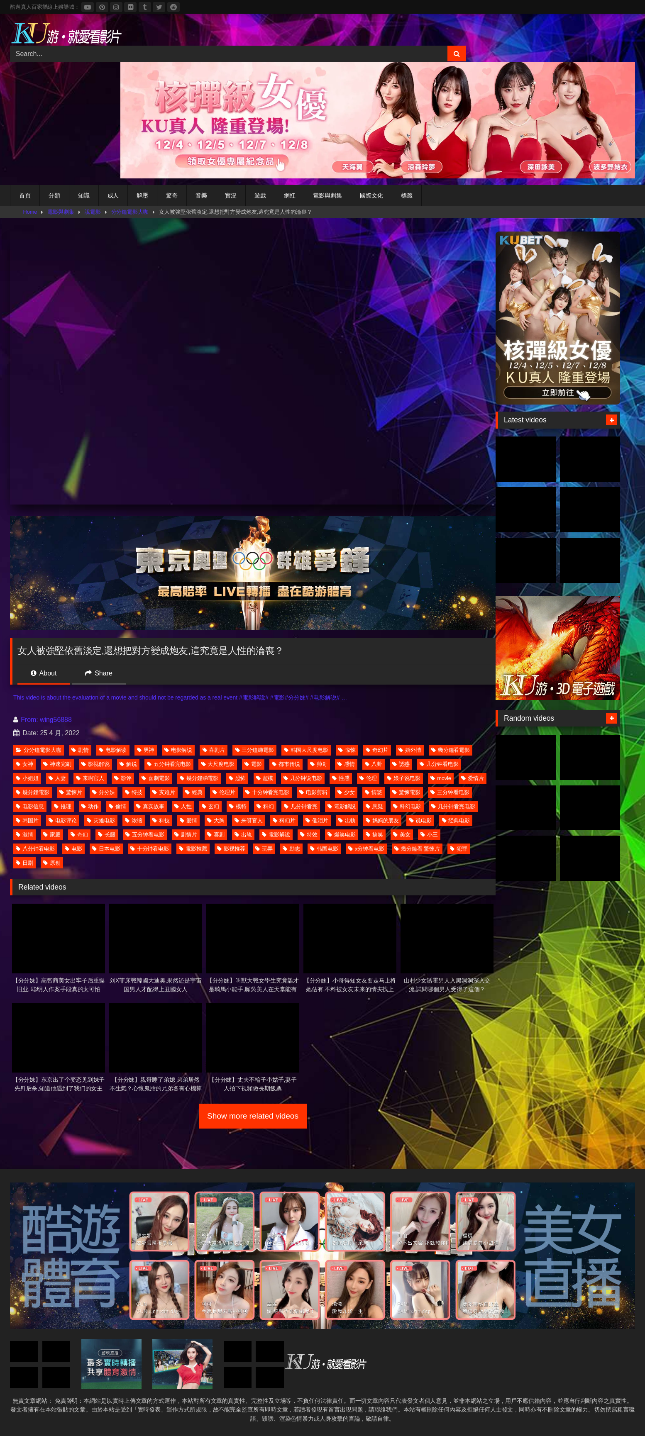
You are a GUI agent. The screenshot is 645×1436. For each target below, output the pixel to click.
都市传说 (286, 764)
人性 (183, 806)
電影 (253, 764)
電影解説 (341, 806)
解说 (128, 764)
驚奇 (172, 195)
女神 (24, 764)
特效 (309, 834)
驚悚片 (70, 792)
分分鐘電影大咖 (130, 212)
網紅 (290, 195)
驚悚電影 (406, 792)
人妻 (57, 778)
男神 (145, 750)
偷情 (117, 806)
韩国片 (27, 820)
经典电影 (456, 820)
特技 (133, 792)
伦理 (368, 778)
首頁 (25, 195)
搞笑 (374, 834)
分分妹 (103, 792)
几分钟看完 (301, 806)
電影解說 (276, 834)
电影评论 (63, 820)
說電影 (93, 212)
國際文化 (371, 195)
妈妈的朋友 (382, 820)
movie (440, 778)
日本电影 (106, 849)
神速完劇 (57, 764)
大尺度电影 (218, 764)
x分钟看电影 (366, 849)
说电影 (420, 820)
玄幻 (210, 806)
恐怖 (237, 778)
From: (26, 719)
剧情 (80, 750)
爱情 (188, 820)
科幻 (265, 806)
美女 (401, 834)
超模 (265, 778)
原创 (52, 863)
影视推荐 (231, 849)
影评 (123, 778)
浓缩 (133, 820)
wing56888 (56, 719)
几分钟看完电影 (453, 806)
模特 (238, 806)
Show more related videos (252, 1116)
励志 (291, 849)
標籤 (407, 195)
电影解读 (113, 750)
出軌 (347, 820)
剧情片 (185, 834)
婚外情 (409, 750)
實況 (231, 195)
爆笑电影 (341, 834)
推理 (62, 806)
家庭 (52, 834)
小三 (429, 834)
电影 (73, 849)
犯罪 (458, 849)
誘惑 (401, 764)
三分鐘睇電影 (254, 750)
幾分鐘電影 (32, 792)
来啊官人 (90, 778)
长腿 (106, 834)
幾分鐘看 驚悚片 (417, 849)
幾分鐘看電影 (450, 750)
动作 (90, 806)
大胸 (216, 820)
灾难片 (163, 792)
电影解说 (178, 750)
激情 (24, 834)
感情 (346, 764)
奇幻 (79, 834)
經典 (194, 792)
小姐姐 (27, 778)
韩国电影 (324, 849)
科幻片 (284, 820)
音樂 (201, 195)
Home (30, 212)
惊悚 (347, 750)
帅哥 (318, 764)
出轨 (243, 834)
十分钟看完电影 (267, 792)
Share (98, 673)
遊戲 (260, 195)
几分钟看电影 (439, 764)
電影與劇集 (327, 195)
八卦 (373, 764)
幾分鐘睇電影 (199, 778)
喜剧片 (214, 750)
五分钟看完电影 (169, 764)
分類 (54, 195)
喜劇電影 (156, 778)
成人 (113, 195)
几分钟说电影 (302, 778)
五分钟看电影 (144, 834)
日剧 (24, 863)
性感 (340, 778)
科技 (161, 820)
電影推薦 (193, 849)
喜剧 (216, 834)
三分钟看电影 (449, 792)
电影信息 (30, 806)
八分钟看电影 (35, 849)
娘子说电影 (403, 778)
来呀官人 (249, 820)
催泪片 (316, 820)
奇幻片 (377, 750)
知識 (84, 195)
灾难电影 (101, 820)
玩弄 (264, 849)
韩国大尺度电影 (306, 750)
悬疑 (374, 806)
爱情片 (472, 778)
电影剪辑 (313, 792)
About (43, 673)
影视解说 (95, 764)
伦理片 (224, 792)
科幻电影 (407, 806)
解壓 (142, 195)
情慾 (373, 792)
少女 (346, 792)
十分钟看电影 (149, 849)
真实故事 (150, 806)
